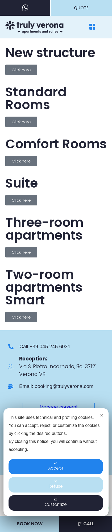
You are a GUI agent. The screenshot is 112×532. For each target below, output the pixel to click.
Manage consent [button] (59, 407)
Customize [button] (56, 507)
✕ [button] (101, 420)
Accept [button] (55, 471)
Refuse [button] (56, 489)
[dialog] (56, 467)
